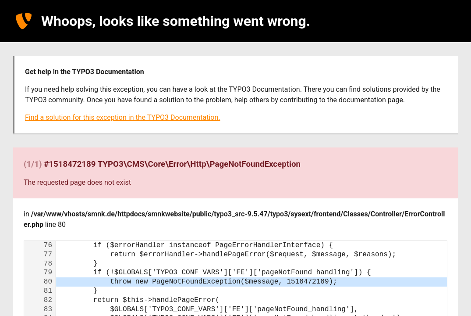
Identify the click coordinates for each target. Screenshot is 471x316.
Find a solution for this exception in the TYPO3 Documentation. (122, 117)
